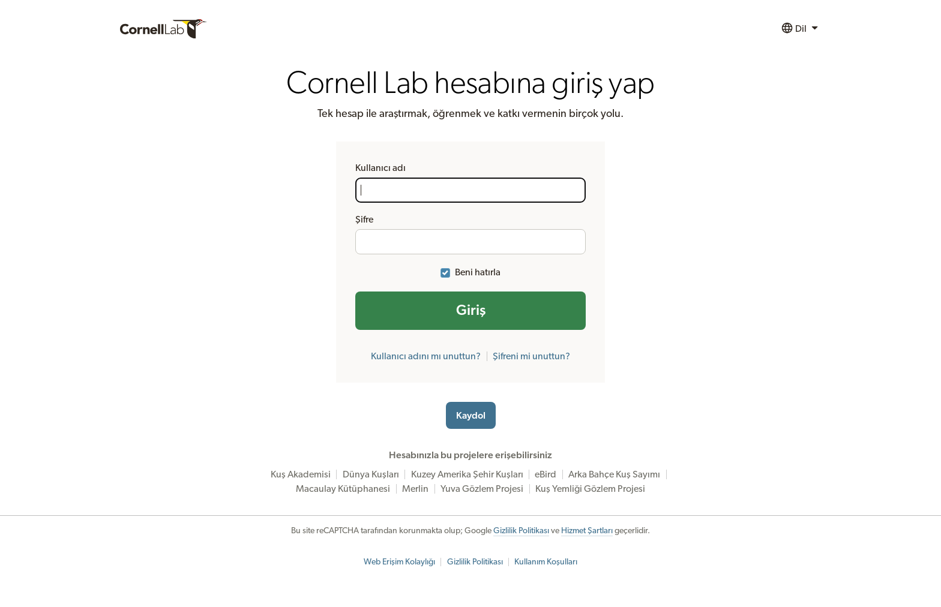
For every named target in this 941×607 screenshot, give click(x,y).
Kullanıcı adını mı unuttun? (426, 356)
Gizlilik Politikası (521, 531)
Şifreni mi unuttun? (531, 356)
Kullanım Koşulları (545, 562)
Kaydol (471, 415)
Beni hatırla (478, 272)
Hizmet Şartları (587, 531)
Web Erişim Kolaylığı (399, 562)
